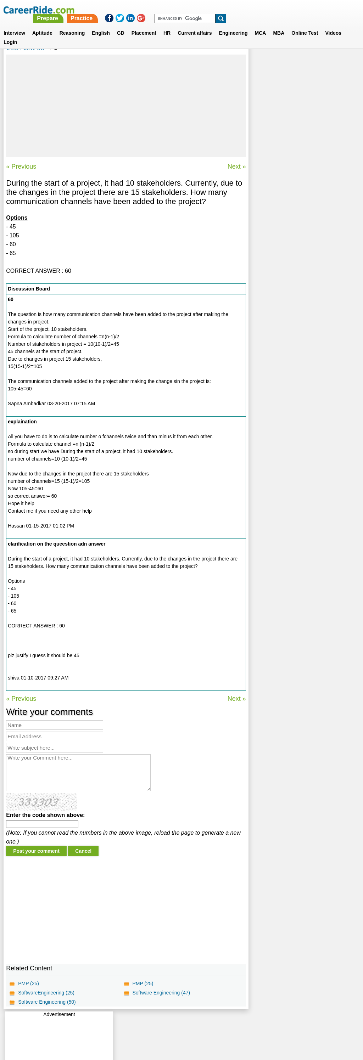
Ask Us (207, 1023)
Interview (14, 24)
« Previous (21, 166)
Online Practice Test (25, 48)
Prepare (180, 10)
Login (10, 33)
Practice (214, 10)
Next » (236, 166)
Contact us (145, 1023)
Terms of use (178, 1023)
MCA (260, 24)
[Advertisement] (126, 106)
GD (120, 24)
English (101, 24)
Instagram (259, 1023)
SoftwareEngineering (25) (46, 993)
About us (117, 1023)
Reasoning (72, 24)
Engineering (233, 24)
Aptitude (42, 24)
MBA (278, 24)
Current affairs (195, 24)
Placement (144, 24)
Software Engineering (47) (161, 993)
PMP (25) (28, 983)
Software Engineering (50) (47, 1002)
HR (167, 24)
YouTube (231, 1023)
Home (93, 1023)
